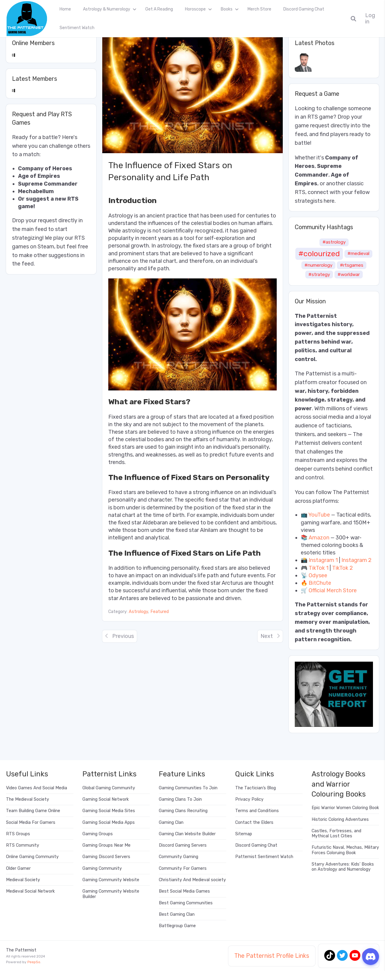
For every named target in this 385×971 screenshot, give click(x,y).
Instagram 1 (323, 560)
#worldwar (348, 274)
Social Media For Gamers (30, 822)
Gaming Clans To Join (180, 799)
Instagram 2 (356, 560)
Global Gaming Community (108, 787)
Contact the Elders (254, 822)
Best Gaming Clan (177, 914)
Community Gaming (178, 856)
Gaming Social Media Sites (108, 810)
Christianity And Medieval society (192, 879)
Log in (370, 18)
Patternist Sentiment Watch (264, 856)
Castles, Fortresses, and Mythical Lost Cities (336, 833)
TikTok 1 (318, 568)
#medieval (358, 253)
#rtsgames (351, 265)
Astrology (138, 611)
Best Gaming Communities (186, 903)
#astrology (334, 242)
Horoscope (195, 9)
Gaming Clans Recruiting (183, 810)
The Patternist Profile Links (271, 955)
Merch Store (259, 9)
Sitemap (243, 833)
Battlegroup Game (177, 925)
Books (227, 9)
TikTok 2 (342, 568)
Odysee (318, 575)
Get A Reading (159, 9)
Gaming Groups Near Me (106, 845)
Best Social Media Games (184, 891)
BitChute (320, 583)
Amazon (319, 537)
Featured (159, 611)
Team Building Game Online (33, 810)
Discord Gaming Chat (303, 9)
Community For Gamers (183, 868)
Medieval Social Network (30, 891)
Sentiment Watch (77, 27)
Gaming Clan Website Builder (187, 833)
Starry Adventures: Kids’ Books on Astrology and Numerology (343, 867)
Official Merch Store (333, 590)
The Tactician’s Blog (255, 787)
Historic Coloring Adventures (340, 819)
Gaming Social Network (105, 799)
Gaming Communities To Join (188, 787)
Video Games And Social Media (36, 787)
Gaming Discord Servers (106, 856)
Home (65, 9)
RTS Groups (18, 833)
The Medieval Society (27, 799)
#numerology (318, 265)
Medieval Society (23, 879)
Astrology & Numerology (106, 9)
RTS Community (22, 845)
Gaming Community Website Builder (110, 894)
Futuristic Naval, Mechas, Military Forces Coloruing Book (345, 850)
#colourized (319, 253)
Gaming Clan (171, 822)
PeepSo (33, 962)
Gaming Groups (97, 833)
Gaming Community (102, 868)
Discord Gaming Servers (183, 845)
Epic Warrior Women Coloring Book (345, 807)
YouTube (319, 514)
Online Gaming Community (32, 856)
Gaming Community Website (110, 879)
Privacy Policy (249, 799)
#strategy (319, 274)
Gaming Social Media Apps (108, 822)
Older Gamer (18, 868)
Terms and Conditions (257, 810)
